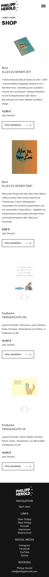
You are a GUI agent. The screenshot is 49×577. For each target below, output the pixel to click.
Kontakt (24, 526)
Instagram (24, 545)
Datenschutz (24, 533)
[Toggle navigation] (43, 6)
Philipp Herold (24, 568)
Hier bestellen (13, 125)
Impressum (24, 529)
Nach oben (24, 507)
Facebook (24, 549)
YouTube (24, 552)
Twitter (24, 555)
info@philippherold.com (24, 571)
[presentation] (21, 297)
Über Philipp (24, 519)
